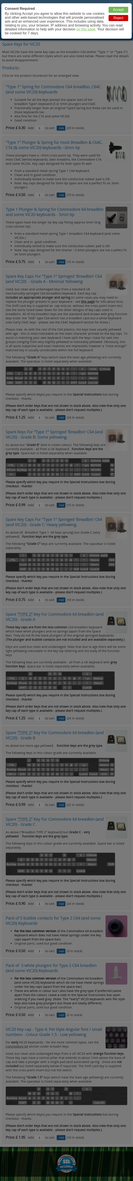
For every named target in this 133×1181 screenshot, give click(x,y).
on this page (85, 29)
